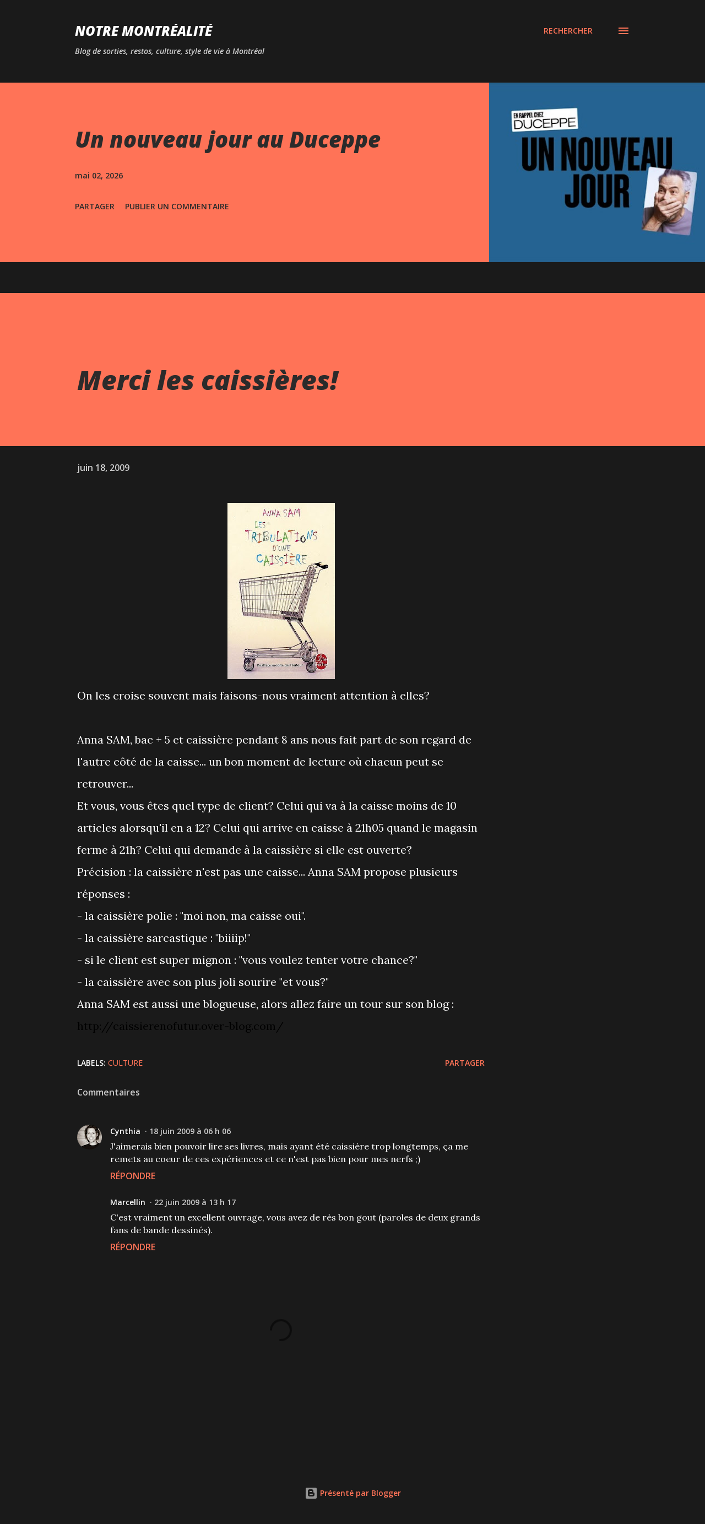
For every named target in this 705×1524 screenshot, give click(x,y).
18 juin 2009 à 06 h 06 (190, 1131)
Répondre (132, 1176)
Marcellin (127, 1202)
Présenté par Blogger (353, 1493)
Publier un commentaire (177, 206)
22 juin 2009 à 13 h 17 (195, 1202)
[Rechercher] (568, 30)
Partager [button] (95, 206)
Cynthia (125, 1131)
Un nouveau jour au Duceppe (228, 139)
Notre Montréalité (143, 30)
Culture (125, 1062)
